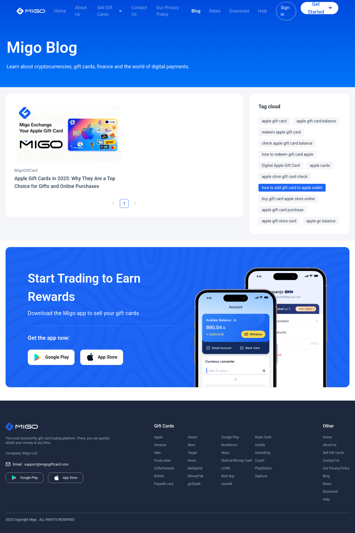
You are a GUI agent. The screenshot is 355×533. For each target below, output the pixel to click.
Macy (225, 453)
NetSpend (195, 468)
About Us (81, 11)
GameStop (262, 453)
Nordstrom (229, 445)
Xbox (191, 445)
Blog (195, 11)
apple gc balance (320, 221)
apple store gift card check (285, 176)
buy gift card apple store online (288, 199)
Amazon (160, 445)
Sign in (285, 11)
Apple (158, 437)
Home (60, 11)
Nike (157, 453)
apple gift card (274, 121)
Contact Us (139, 11)
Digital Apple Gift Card (281, 165)
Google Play (230, 437)
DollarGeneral (164, 468)
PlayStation (263, 468)
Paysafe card (163, 484)
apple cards (320, 165)
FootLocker (162, 460)
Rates (215, 11)
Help (262, 11)
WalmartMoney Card (236, 460)
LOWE (225, 468)
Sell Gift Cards (104, 11)
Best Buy (227, 476)
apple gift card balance (316, 121)
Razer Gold (263, 437)
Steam (192, 437)
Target (192, 453)
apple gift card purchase (282, 210)
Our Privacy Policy (167, 11)
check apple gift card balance (287, 143)
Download (239, 11)
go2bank (194, 484)
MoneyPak (195, 476)
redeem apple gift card (281, 132)
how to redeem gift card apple (287, 154)
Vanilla (260, 445)
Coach (259, 460)
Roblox (159, 476)
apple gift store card (279, 221)
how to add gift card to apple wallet (292, 187)
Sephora (261, 476)
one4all (226, 484)
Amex (192, 460)
